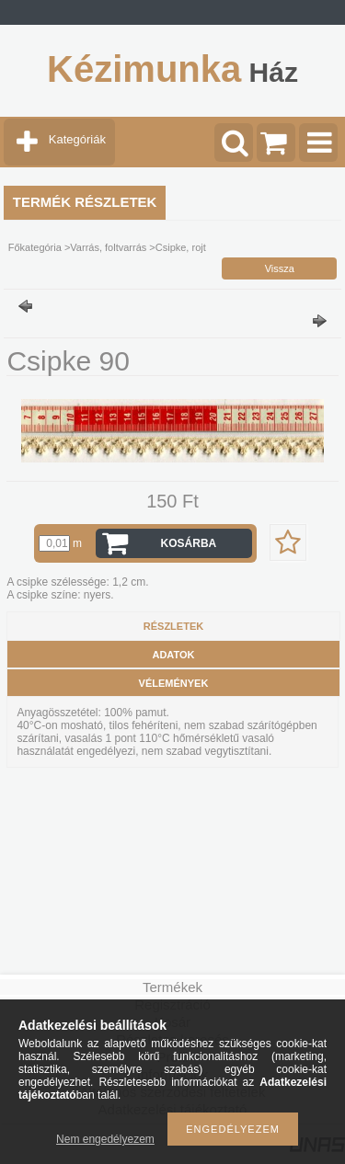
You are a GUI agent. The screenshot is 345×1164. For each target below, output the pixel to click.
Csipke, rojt (180, 247)
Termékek (172, 987)
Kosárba (189, 543)
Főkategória (35, 247)
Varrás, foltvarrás (108, 247)
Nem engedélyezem (105, 1139)
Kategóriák (77, 139)
